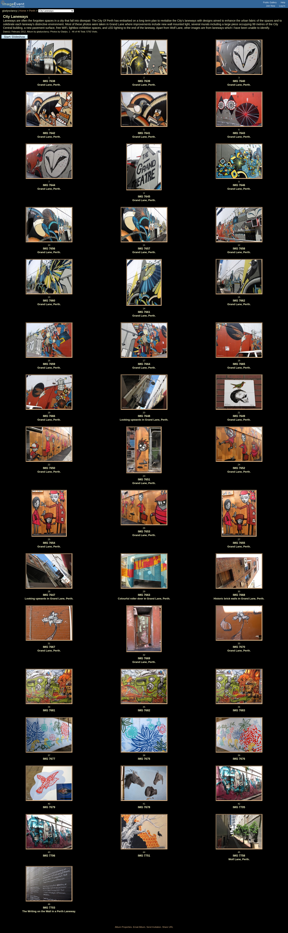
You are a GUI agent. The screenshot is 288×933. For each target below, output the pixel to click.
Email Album (139, 927)
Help (283, 2)
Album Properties (123, 927)
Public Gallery (270, 2)
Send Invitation (153, 927)
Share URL (167, 927)
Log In (282, 6)
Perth (32, 10)
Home (22, 10)
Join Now (270, 6)
